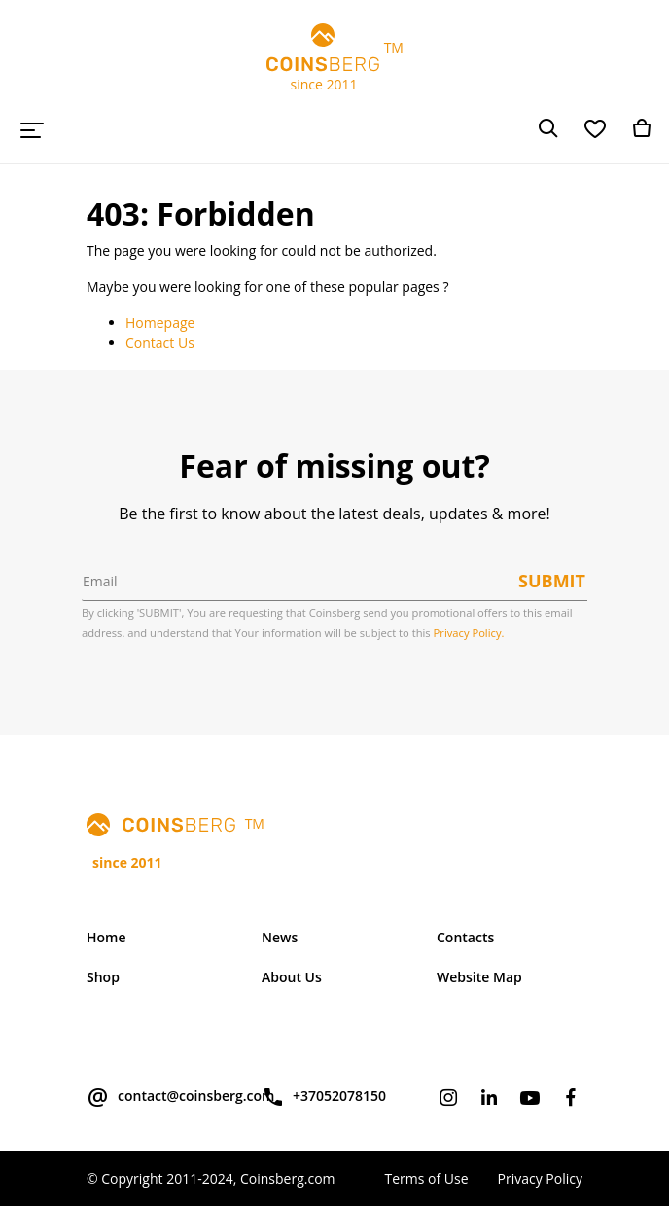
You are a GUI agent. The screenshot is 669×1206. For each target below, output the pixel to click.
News (280, 937)
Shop (103, 977)
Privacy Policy (540, 1178)
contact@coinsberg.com (159, 1097)
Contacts (465, 937)
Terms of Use (426, 1178)
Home (106, 937)
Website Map (479, 977)
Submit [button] (551, 580)
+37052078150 (324, 1097)
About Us (292, 977)
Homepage (159, 322)
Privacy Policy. (469, 632)
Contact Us (159, 343)
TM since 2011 (334, 58)
